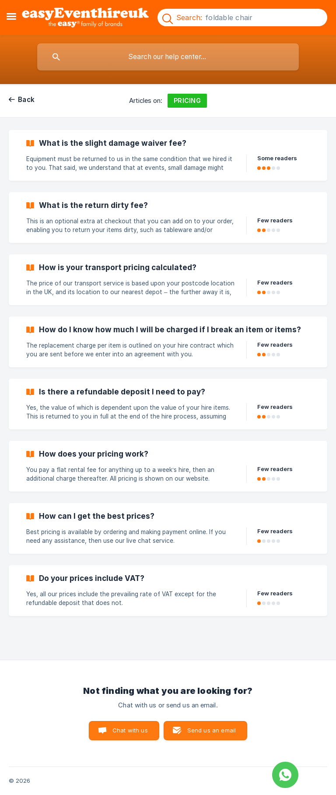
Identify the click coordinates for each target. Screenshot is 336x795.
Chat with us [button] (130, 730)
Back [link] (26, 99)
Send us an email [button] (211, 730)
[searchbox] (168, 56)
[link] (168, 155)
